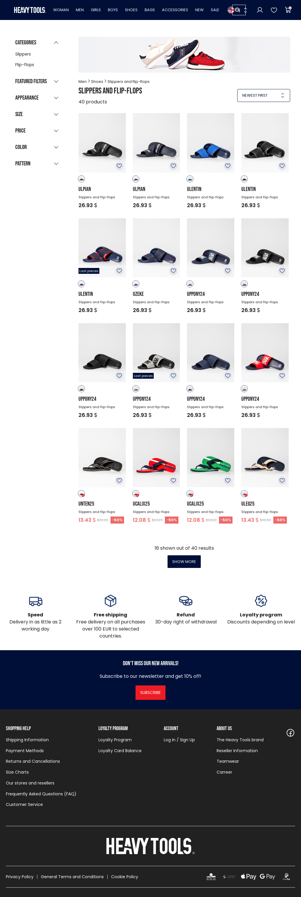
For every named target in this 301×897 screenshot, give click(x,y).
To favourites (119, 166)
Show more (184, 561)
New (199, 10)
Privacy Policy (20, 877)
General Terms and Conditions (72, 877)
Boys (113, 10)
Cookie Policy (124, 877)
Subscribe (150, 692)
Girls (96, 10)
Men (80, 10)
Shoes (131, 10)
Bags (150, 10)
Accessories (175, 10)
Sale (215, 10)
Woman (61, 10)
